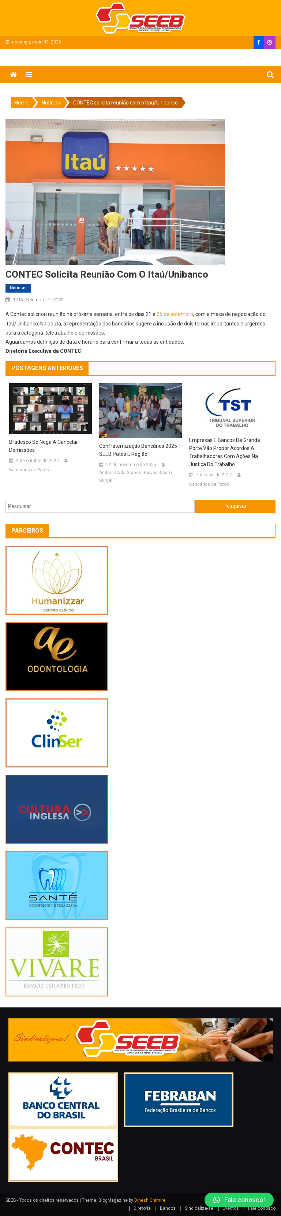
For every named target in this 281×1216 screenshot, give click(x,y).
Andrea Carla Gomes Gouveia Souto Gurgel (135, 476)
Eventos (230, 1208)
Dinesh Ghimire (149, 1200)
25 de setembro (175, 314)
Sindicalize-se (199, 1208)
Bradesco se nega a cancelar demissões (43, 446)
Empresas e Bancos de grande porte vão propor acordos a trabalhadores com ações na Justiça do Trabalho (224, 452)
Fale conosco (262, 1208)
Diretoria (142, 1208)
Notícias (18, 287)
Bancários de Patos (29, 469)
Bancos (168, 1208)
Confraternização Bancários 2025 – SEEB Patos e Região (140, 450)
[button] (239, 1200)
